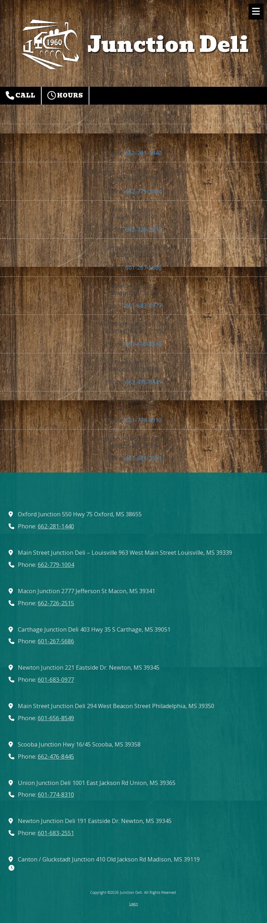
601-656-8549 (143, 344)
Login (133, 903)
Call (20, 95)
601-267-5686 (143, 267)
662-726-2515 (143, 229)
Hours (65, 95)
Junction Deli (168, 44)
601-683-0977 (143, 306)
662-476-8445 (143, 382)
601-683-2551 (143, 458)
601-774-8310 (143, 420)
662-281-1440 (143, 153)
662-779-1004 (143, 191)
